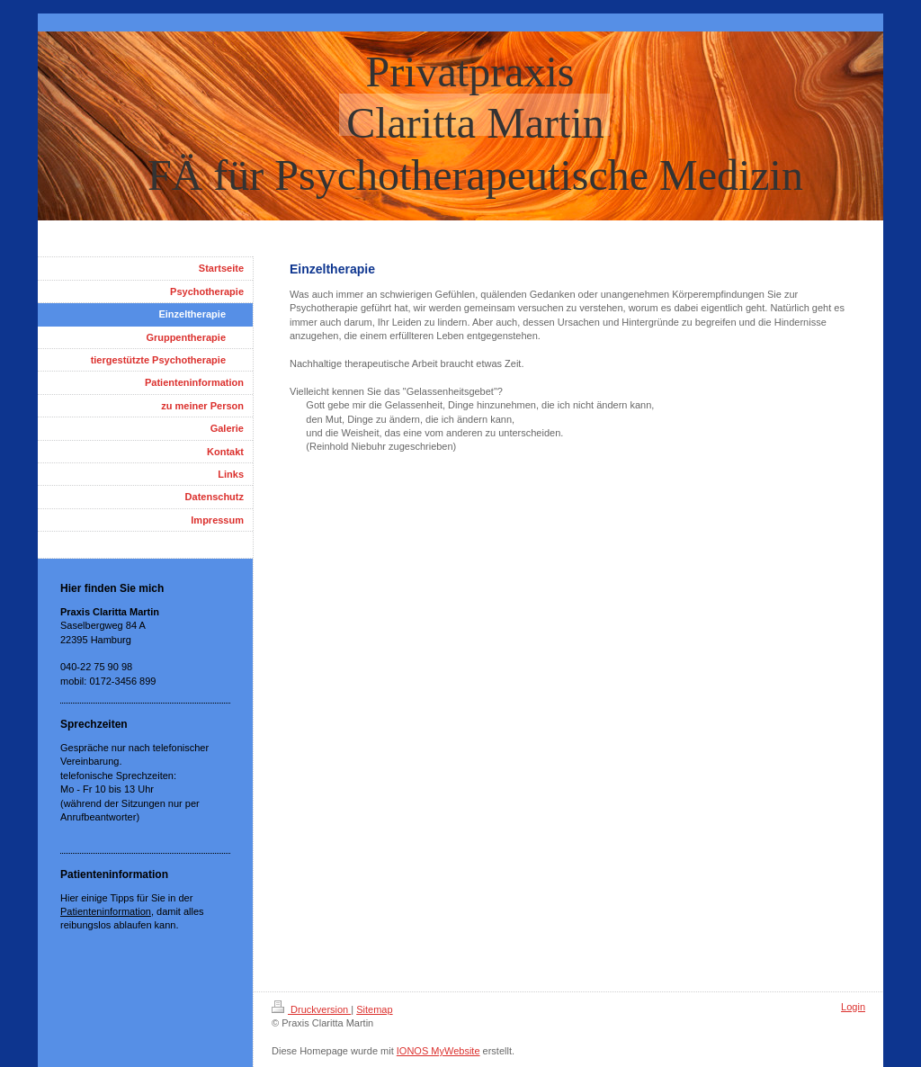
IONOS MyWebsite (438, 1050)
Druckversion (311, 1009)
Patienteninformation (105, 911)
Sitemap (374, 1009)
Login (853, 1006)
